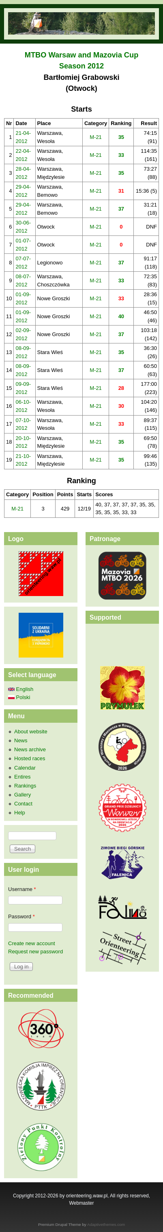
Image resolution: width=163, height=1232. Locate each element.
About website (30, 731)
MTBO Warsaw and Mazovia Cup (82, 55)
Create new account (31, 943)
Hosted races (29, 758)
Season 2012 (81, 66)
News (21, 740)
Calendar (25, 768)
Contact (23, 804)
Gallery (22, 795)
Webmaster (81, 1203)
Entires (22, 777)
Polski (19, 697)
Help (19, 813)
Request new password (35, 951)
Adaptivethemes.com (106, 1224)
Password (21, 916)
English (20, 689)
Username (22, 889)
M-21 (96, 137)
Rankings (25, 786)
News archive (30, 749)
